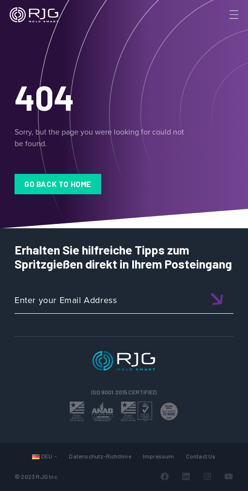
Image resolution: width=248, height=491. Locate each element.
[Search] (220, 30)
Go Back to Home (58, 183)
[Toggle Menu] (233, 14)
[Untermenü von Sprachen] (55, 456)
